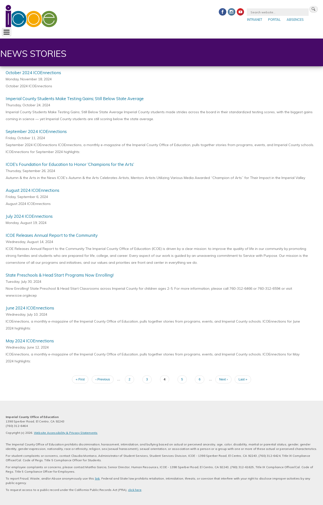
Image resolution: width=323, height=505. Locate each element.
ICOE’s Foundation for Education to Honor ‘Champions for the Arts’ (70, 163)
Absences (295, 20)
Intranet (254, 20)
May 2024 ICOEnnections (30, 340)
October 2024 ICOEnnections (33, 72)
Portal (274, 20)
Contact (170, 33)
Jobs (122, 33)
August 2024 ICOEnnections (32, 189)
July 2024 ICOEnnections (29, 215)
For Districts (69, 33)
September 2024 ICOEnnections (36, 130)
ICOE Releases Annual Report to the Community (52, 234)
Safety (191, 33)
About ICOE (15, 33)
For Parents (100, 33)
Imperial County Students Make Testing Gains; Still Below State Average (75, 98)
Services (40, 33)
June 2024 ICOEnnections (30, 307)
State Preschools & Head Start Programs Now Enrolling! (60, 274)
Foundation (144, 33)
